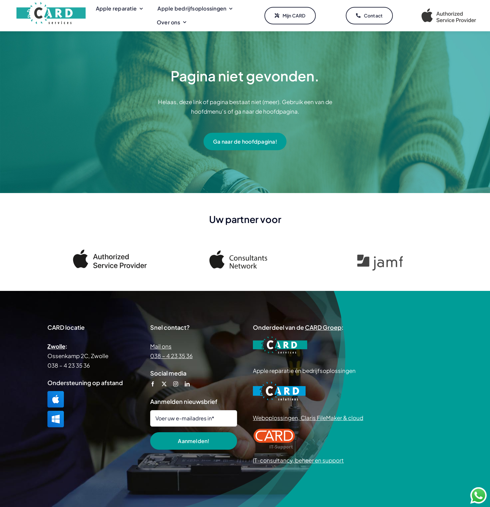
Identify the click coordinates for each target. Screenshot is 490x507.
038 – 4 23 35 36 (171, 355)
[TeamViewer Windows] (55, 413)
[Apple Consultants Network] (245, 253)
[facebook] (152, 383)
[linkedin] (187, 383)
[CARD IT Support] (274, 431)
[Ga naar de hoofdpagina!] (245, 141)
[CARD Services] (51, 4)
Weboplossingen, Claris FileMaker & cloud (308, 417)
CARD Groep (323, 327)
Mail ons (161, 346)
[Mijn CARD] (290, 16)
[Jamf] (380, 257)
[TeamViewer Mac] (55, 393)
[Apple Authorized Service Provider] (449, 9)
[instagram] (175, 383)
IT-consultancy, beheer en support (298, 460)
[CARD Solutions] (279, 383)
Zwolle (56, 346)
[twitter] (164, 383)
